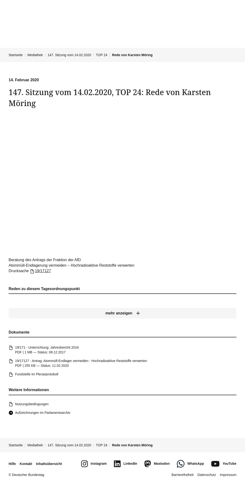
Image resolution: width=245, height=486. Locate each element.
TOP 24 (101, 55)
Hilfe (12, 464)
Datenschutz (206, 475)
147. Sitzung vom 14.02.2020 (69, 55)
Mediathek (35, 55)
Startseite (16, 55)
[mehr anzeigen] (122, 313)
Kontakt (26, 464)
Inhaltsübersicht (49, 464)
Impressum (228, 475)
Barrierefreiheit (183, 475)
